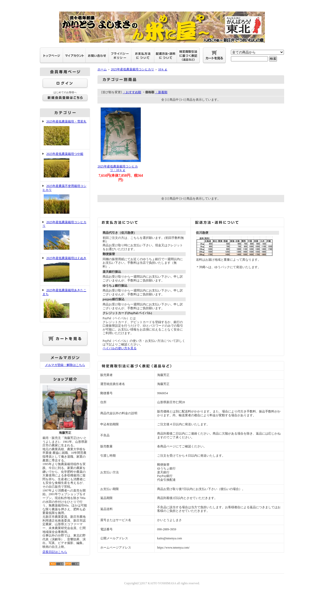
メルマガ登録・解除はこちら (65, 365)
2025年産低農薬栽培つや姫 (64, 165)
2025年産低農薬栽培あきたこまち (64, 303)
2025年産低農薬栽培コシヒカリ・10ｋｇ (118, 168)
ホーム (102, 69)
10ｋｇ (162, 69)
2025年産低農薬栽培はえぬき (64, 269)
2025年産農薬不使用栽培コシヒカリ (64, 199)
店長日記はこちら (54, 552)
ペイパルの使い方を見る (120, 348)
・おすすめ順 (132, 92)
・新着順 (161, 92)
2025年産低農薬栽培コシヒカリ (64, 235)
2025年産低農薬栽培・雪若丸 (64, 133)
